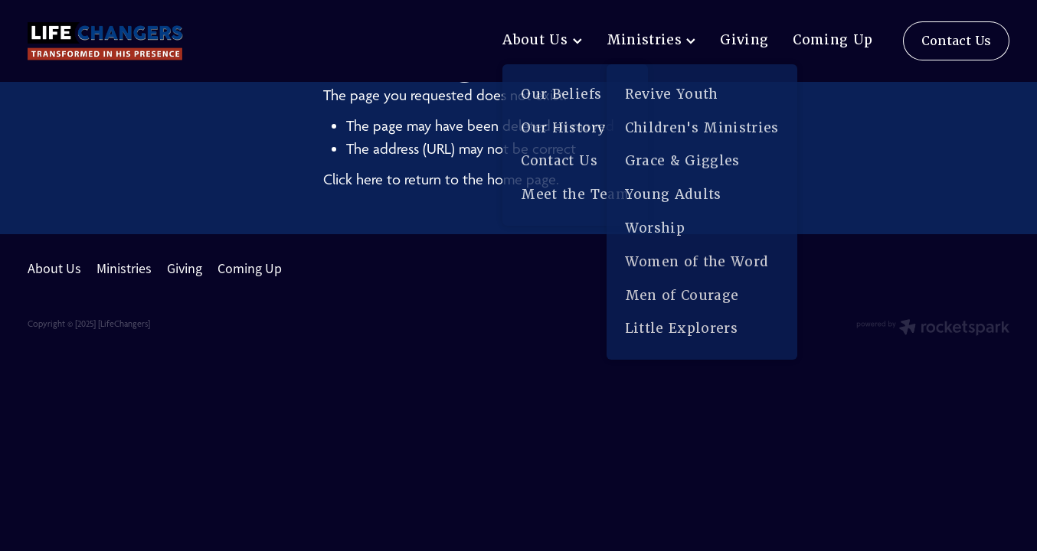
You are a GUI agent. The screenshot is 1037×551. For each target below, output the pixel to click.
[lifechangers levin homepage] (126, 41)
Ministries (651, 39)
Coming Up (832, 39)
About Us (541, 39)
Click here (353, 179)
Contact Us (956, 41)
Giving (744, 39)
